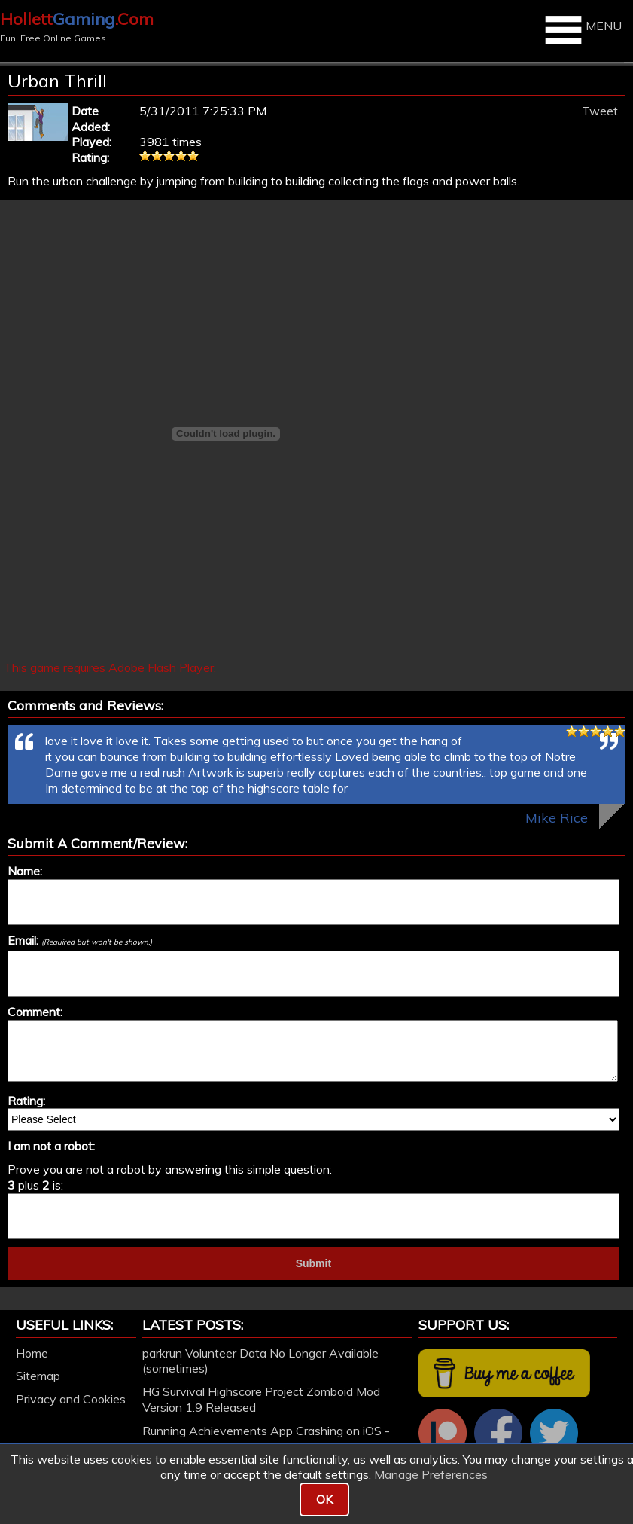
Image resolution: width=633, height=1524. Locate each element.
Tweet (600, 110)
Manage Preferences (431, 1474)
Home (32, 1353)
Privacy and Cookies (71, 1398)
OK (324, 1499)
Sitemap (38, 1375)
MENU (581, 30)
